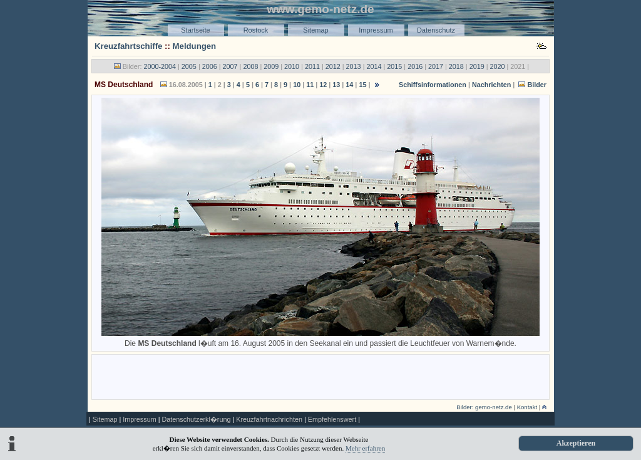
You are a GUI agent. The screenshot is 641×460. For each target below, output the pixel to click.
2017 (435, 66)
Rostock (256, 30)
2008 (250, 66)
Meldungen (195, 46)
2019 (477, 66)
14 (349, 84)
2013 (353, 66)
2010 (291, 66)
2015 (394, 66)
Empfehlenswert (332, 419)
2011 (312, 66)
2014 (373, 66)
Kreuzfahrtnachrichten (269, 419)
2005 (189, 66)
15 (362, 84)
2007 (230, 66)
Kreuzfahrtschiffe (128, 46)
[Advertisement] (320, 376)
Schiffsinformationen (432, 84)
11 (310, 84)
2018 (456, 66)
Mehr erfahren (365, 448)
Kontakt (527, 407)
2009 (271, 66)
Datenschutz (436, 30)
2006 (209, 66)
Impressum (375, 30)
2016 (415, 66)
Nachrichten (491, 84)
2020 (497, 66)
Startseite (195, 30)
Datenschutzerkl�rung (196, 419)
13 (336, 84)
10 (296, 84)
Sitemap (315, 30)
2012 (333, 66)
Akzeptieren (575, 443)
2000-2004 (159, 66)
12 (323, 84)
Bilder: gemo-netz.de (484, 407)
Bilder (536, 84)
